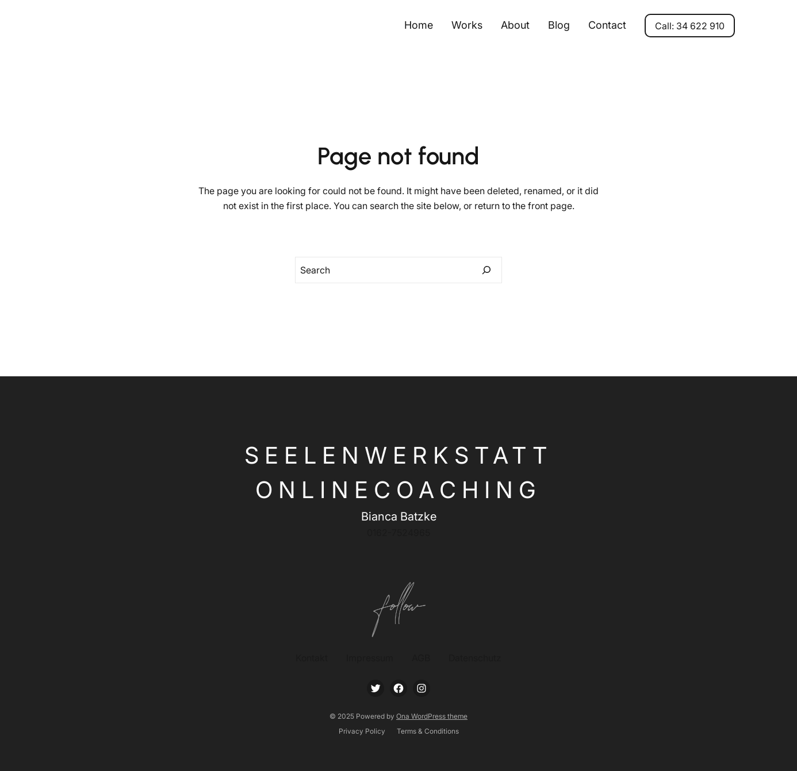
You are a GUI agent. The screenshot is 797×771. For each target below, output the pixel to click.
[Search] (486, 270)
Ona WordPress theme (432, 716)
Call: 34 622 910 (690, 26)
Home (418, 25)
